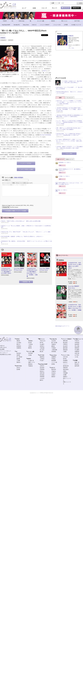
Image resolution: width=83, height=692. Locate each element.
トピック (44, 8)
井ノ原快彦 (19, 357)
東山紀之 (77, 364)
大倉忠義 (42, 348)
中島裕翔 (42, 369)
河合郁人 (53, 373)
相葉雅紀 (30, 340)
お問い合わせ (3, 347)
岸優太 (64, 371)
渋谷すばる (42, 340)
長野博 (18, 355)
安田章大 (42, 346)
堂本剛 (18, 369)
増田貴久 (30, 364)
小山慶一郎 (31, 360)
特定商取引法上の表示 (5, 354)
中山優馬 (77, 349)
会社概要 (2, 349)
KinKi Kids (19, 366)
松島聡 (53, 364)
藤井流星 (65, 348)
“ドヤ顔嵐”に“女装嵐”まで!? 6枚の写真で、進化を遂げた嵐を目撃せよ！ (72, 82)
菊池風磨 (53, 360)
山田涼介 (42, 366)
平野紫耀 (65, 373)
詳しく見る (71, 48)
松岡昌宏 (19, 346)
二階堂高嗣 (54, 349)
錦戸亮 (41, 342)
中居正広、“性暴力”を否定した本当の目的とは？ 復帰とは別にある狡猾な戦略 (20, 221)
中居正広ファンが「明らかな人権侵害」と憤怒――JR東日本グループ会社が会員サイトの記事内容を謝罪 (26, 226)
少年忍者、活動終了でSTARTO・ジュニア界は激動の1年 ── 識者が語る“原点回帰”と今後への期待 (69, 147)
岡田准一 (19, 362)
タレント (54, 8)
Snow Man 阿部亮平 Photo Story (19, 269)
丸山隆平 (42, 344)
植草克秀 (77, 366)
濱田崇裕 (65, 349)
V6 (16, 351)
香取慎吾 (77, 348)
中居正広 (3, 37)
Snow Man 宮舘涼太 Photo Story (44, 269)
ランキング (70, 97)
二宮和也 (30, 344)
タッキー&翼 (30, 351)
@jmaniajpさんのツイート (62, 326)
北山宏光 (53, 340)
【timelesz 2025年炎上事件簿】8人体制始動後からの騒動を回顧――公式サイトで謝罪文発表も (69, 116)
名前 (3, 180)
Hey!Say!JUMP (43, 364)
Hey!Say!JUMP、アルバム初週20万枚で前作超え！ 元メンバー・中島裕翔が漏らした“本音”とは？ (69, 134)
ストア (24, 8)
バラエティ (3, 40)
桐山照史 (65, 342)
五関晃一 (53, 375)
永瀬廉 (64, 374)
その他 (76, 357)
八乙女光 (42, 378)
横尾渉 (53, 346)
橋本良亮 (53, 369)
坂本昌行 (19, 353)
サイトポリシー (4, 352)
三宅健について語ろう (62, 177)
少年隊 (75, 360)
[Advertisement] (69, 64)
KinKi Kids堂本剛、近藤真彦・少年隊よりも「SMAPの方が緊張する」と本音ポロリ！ (22, 236)
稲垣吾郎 (77, 344)
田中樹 (64, 358)
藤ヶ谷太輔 (54, 342)
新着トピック (69, 159)
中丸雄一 (42, 360)
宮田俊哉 (48, 135)
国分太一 (19, 344)
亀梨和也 (42, 357)
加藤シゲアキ (31, 362)
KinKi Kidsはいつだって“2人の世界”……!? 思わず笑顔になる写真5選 (69, 88)
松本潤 (30, 342)
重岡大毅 (65, 340)
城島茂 (18, 340)
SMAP (44, 70)
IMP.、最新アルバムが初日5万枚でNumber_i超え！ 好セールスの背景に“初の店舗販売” (69, 128)
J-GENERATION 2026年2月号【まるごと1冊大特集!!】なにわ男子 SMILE (6, 271)
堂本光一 (19, 367)
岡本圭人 (42, 371)
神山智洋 (65, 346)
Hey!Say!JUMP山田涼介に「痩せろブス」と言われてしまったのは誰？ (69, 92)
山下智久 (77, 355)
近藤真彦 (77, 351)
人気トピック (60, 159)
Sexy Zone (54, 355)
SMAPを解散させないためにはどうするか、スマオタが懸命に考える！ (69, 183)
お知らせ (2, 345)
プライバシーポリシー (5, 351)
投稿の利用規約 (18, 177)
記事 (34, 8)
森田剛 (18, 358)
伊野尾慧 (42, 376)
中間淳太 (65, 344)
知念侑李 (42, 367)
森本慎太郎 (66, 366)
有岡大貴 (42, 373)
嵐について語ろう (61, 190)
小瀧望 (64, 351)
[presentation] (16, 199)
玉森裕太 (53, 344)
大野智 (30, 346)
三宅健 (18, 360)
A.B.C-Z (53, 367)
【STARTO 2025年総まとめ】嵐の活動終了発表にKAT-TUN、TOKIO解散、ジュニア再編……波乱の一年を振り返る (69, 109)
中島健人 (53, 358)
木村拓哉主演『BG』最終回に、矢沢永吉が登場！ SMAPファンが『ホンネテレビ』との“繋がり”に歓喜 (26, 242)
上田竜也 (42, 358)
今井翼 (30, 355)
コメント (4, 183)
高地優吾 (65, 360)
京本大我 (65, 357)
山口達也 (19, 342)
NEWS (29, 358)
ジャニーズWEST (67, 339)
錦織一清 (77, 362)
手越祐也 (30, 366)
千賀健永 (53, 348)
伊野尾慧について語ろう (63, 163)
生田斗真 (77, 353)
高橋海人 (65, 376)
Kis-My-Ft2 (43, 135)
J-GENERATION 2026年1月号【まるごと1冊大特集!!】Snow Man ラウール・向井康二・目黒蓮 (32, 272)
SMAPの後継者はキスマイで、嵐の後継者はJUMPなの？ (68, 169)
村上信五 (42, 349)
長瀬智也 (19, 348)
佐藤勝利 (53, 357)
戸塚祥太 (53, 371)
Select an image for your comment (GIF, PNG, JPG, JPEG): (18, 205)
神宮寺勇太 (66, 369)
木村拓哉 (77, 342)
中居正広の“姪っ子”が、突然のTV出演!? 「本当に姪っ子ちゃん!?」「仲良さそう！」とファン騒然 (25, 231)
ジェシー (65, 364)
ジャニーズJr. (66, 355)
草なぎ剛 (77, 346)
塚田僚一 (53, 376)
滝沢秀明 (30, 353)
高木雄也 (42, 375)
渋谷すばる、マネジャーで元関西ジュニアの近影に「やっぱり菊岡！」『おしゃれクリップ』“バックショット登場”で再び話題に (69, 102)
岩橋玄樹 (65, 367)
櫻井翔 (30, 348)
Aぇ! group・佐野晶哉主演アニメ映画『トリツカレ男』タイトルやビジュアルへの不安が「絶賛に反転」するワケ (69, 141)
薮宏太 (41, 380)
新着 (60, 97)
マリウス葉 (54, 362)
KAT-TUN (41, 355)
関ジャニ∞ (42, 339)
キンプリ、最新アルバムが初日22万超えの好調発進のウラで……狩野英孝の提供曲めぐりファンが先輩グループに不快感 (69, 122)
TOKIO (17, 339)
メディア (10, 40)
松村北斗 (65, 362)
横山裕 (41, 351)
